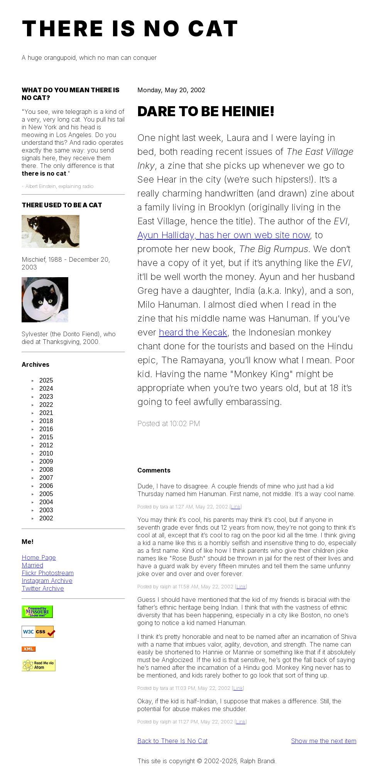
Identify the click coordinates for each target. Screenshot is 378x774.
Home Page (39, 557)
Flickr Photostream (48, 573)
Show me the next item (323, 741)
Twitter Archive (43, 588)
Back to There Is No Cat (172, 741)
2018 (46, 421)
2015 (46, 437)
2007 (46, 477)
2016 (46, 429)
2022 (46, 404)
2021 (46, 413)
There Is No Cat (131, 28)
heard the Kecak (193, 332)
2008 (46, 469)
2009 (46, 461)
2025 (46, 380)
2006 (46, 486)
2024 (46, 388)
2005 (46, 494)
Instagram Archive (47, 580)
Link (235, 507)
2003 (46, 510)
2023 (46, 396)
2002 (46, 518)
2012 (46, 445)
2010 (46, 453)
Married (32, 565)
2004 (46, 502)
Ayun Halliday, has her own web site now (223, 234)
